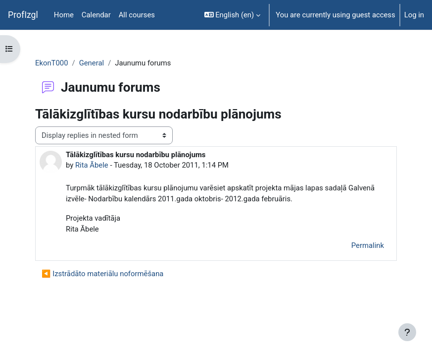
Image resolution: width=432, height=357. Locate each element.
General (91, 63)
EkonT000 (51, 63)
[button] (232, 15)
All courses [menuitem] (137, 14)
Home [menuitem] (64, 14)
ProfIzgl (23, 15)
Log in (414, 14)
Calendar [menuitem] (96, 14)
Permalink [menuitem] (367, 245)
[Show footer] (407, 332)
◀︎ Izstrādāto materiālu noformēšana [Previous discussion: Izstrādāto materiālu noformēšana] (102, 273)
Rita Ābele (91, 165)
